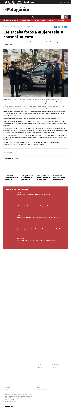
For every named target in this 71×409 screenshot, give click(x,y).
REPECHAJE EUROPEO (40, 357)
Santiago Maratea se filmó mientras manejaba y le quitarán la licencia (27, 178)
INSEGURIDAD (25, 20)
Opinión (6, 389)
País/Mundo (34, 17)
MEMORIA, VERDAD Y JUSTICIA (55, 357)
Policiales (24, 17)
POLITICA (36, 20)
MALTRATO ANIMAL (20, 238)
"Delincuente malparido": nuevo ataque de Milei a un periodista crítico (59, 179)
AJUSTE (43, 20)
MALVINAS (60, 20)
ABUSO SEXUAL (20, 204)
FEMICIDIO (19, 192)
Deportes (44, 17)
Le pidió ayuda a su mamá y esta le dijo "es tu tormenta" (33, 194)
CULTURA (52, 20)
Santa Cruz (53, 17)
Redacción (39, 367)
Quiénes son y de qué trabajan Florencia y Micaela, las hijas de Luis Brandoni (39, 229)
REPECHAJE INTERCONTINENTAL (25, 357)
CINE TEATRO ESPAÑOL (10, 357)
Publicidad (54, 366)
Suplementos (55, 364)
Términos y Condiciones (41, 389)
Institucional (54, 367)
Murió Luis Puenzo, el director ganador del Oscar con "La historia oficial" (43, 178)
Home (5, 17)
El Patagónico (6, 26)
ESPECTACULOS (20, 227)
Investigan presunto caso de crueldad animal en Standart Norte (36, 240)
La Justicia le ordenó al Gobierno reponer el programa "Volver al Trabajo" (11, 179)
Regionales (14, 17)
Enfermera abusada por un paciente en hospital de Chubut (34, 206)
